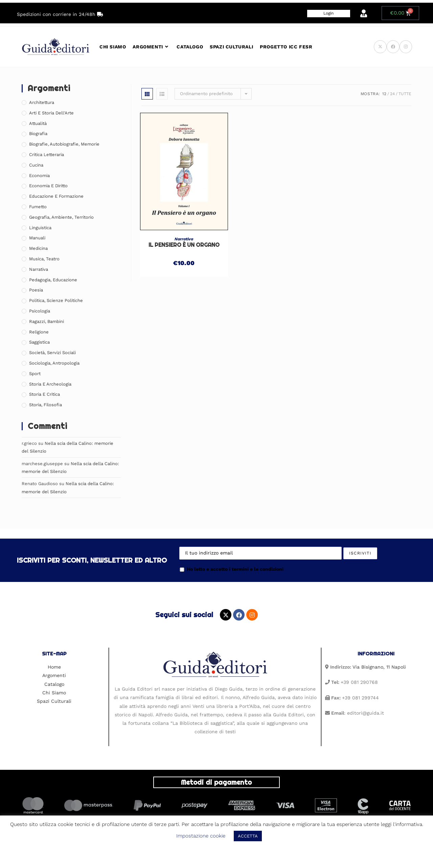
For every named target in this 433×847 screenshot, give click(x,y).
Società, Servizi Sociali (52, 352)
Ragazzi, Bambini (46, 321)
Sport (35, 373)
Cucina (36, 165)
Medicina (38, 248)
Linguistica (40, 227)
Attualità (38, 123)
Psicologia (39, 310)
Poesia (36, 289)
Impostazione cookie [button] (200, 836)
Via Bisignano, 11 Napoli (379, 667)
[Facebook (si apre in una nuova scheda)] (393, 46)
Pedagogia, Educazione (53, 279)
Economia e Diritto (48, 185)
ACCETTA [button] (248, 836)
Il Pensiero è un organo (184, 244)
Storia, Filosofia (45, 404)
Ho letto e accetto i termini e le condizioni (231, 569)
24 (392, 93)
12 (384, 93)
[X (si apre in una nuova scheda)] (380, 46)
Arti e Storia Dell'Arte (51, 112)
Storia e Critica (44, 394)
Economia (39, 175)
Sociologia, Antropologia (54, 363)
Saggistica (39, 342)
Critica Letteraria (46, 154)
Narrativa (184, 239)
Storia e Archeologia (50, 384)
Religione (39, 331)
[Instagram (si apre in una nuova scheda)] (406, 46)
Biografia (38, 133)
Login (328, 13)
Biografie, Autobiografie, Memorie (64, 144)
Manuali (37, 237)
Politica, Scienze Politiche (56, 300)
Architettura (41, 102)
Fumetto (38, 206)
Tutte (404, 93)
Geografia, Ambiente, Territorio (61, 217)
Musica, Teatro (44, 258)
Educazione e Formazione (56, 196)
